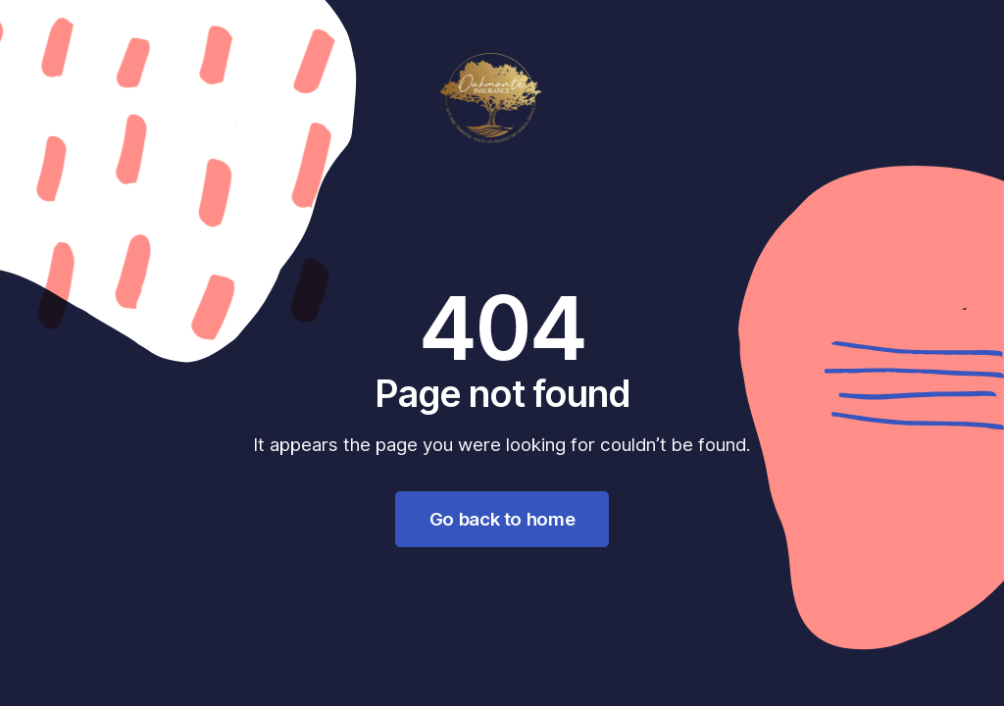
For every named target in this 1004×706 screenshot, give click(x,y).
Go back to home (502, 519)
